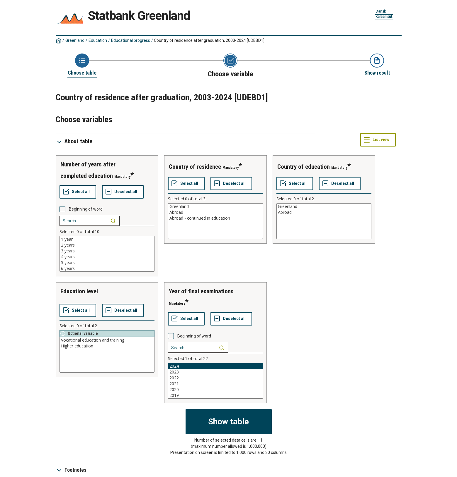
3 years (107, 251)
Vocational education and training (107, 340)
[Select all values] (78, 192)
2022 (215, 378)
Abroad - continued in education (215, 218)
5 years (107, 263)
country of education (303, 166)
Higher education (107, 346)
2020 (215, 389)
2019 (215, 395)
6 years (107, 268)
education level (79, 291)
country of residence (195, 166)
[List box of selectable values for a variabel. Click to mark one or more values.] (107, 254)
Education (98, 40)
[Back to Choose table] (82, 65)
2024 (215, 366)
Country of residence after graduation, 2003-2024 (209, 40)
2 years (107, 245)
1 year (107, 239)
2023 (215, 372)
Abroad (215, 212)
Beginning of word (86, 209)
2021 (215, 384)
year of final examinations (201, 291)
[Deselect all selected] (123, 192)
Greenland (74, 40)
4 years (107, 257)
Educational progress (130, 40)
